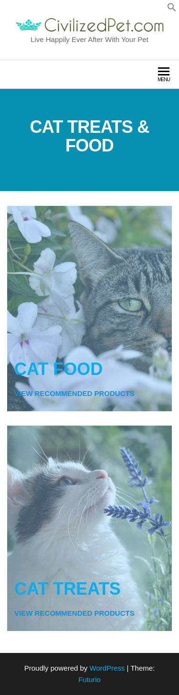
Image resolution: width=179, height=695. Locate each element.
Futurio (89, 679)
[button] (172, 9)
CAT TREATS (67, 589)
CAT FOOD (58, 369)
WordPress (107, 668)
